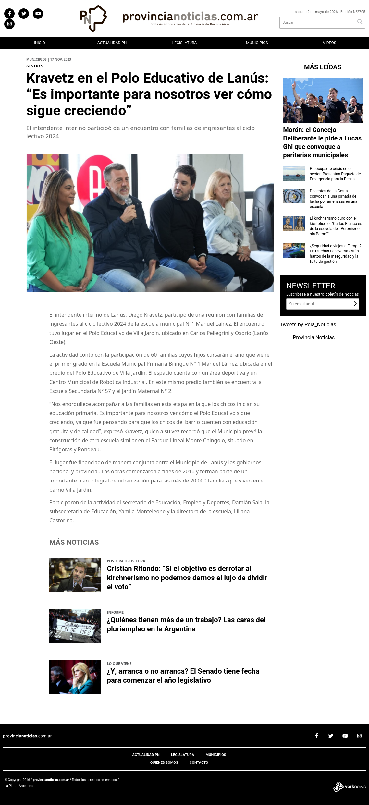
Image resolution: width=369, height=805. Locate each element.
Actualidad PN (112, 43)
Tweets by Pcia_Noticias (308, 325)
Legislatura (184, 43)
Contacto (199, 762)
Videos (329, 43)
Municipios (257, 43)
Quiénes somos (164, 762)
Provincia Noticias (314, 338)
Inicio (39, 43)
